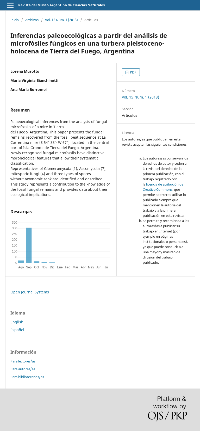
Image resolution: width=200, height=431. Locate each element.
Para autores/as (22, 369)
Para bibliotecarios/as (27, 376)
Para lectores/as (22, 361)
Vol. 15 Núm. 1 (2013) (61, 19)
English (16, 321)
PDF (132, 72)
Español (17, 329)
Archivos (32, 19)
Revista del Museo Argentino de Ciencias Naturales (61, 5)
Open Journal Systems (29, 292)
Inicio (14, 19)
